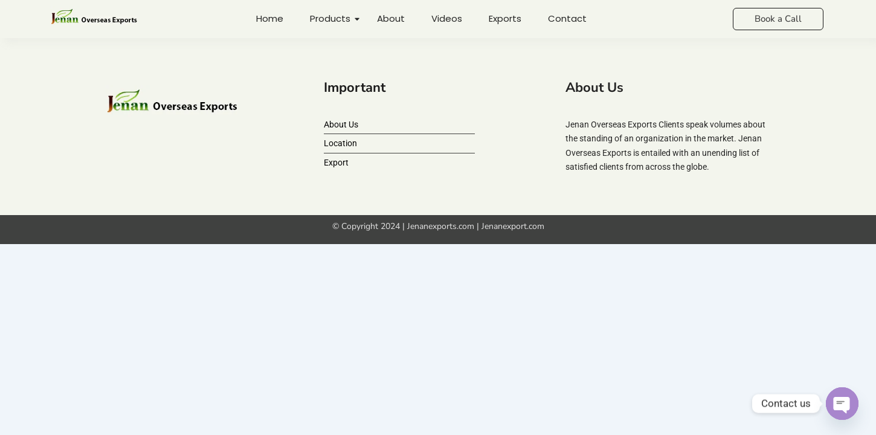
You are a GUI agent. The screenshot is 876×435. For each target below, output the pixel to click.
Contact (567, 18)
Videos (446, 18)
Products (332, 18)
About (391, 18)
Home (269, 18)
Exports (505, 18)
